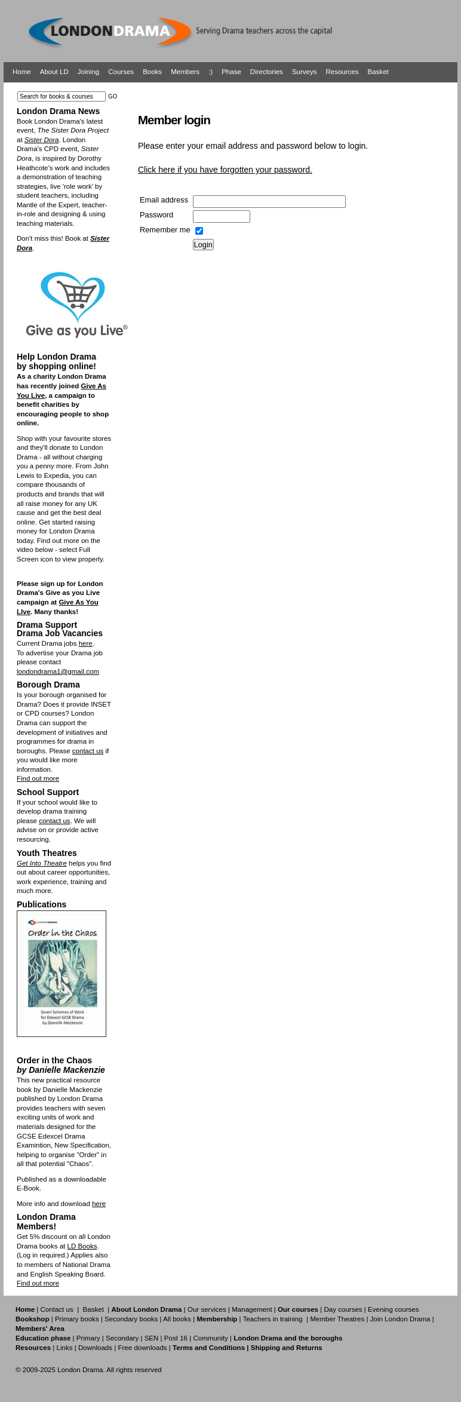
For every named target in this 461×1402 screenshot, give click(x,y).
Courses (121, 71)
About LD (54, 71)
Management (252, 1309)
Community (210, 1338)
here (86, 643)
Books (152, 71)
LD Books (82, 1246)
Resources (341, 71)
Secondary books (131, 1319)
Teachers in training (273, 1319)
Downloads (95, 1347)
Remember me (165, 229)
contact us (88, 750)
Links (64, 1347)
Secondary (122, 1338)
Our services (207, 1309)
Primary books (77, 1319)
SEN (152, 1338)
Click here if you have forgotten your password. (225, 169)
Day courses (343, 1309)
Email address (164, 199)
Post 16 (176, 1338)
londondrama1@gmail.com (58, 671)
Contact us (57, 1309)
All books (177, 1319)
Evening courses (393, 1309)
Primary (88, 1338)
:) (210, 71)
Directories (266, 71)
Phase (231, 71)
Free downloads (142, 1347)
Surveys (304, 71)
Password (156, 214)
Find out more (38, 778)
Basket (378, 71)
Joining (89, 71)
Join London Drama (400, 1319)
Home (22, 71)
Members (185, 71)
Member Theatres (337, 1319)
